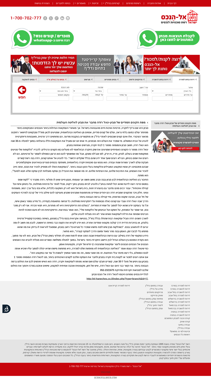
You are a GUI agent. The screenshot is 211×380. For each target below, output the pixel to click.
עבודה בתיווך (184, 325)
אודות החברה (154, 3)
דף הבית (172, 3)
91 (117, 278)
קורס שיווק (185, 321)
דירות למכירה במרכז (180, 285)
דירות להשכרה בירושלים (179, 299)
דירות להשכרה (183, 308)
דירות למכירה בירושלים (179, 302)
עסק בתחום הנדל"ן (154, 308)
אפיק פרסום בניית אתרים (105, 377)
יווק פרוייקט (156, 295)
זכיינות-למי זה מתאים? (180, 331)
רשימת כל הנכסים (182, 334)
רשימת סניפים (133, 3)
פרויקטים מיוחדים (155, 292)
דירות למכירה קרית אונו (119, 285)
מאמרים (81, 3)
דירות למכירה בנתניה (180, 312)
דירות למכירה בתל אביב (179, 295)
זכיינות (95, 3)
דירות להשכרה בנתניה (180, 315)
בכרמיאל (173, 305)
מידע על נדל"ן (156, 289)
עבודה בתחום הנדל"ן (153, 302)
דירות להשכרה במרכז (180, 289)
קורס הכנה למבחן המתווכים (177, 318)
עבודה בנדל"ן (184, 328)
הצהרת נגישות (42, 3)
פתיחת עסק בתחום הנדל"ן (151, 299)
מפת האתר (106, 372)
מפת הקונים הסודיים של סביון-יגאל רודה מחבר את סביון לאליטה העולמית (175, 124)
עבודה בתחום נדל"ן (154, 285)
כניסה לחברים (63, 3)
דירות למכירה (183, 305)
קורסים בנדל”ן (112, 3)
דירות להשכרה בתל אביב (179, 292)
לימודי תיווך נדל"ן (155, 305)
